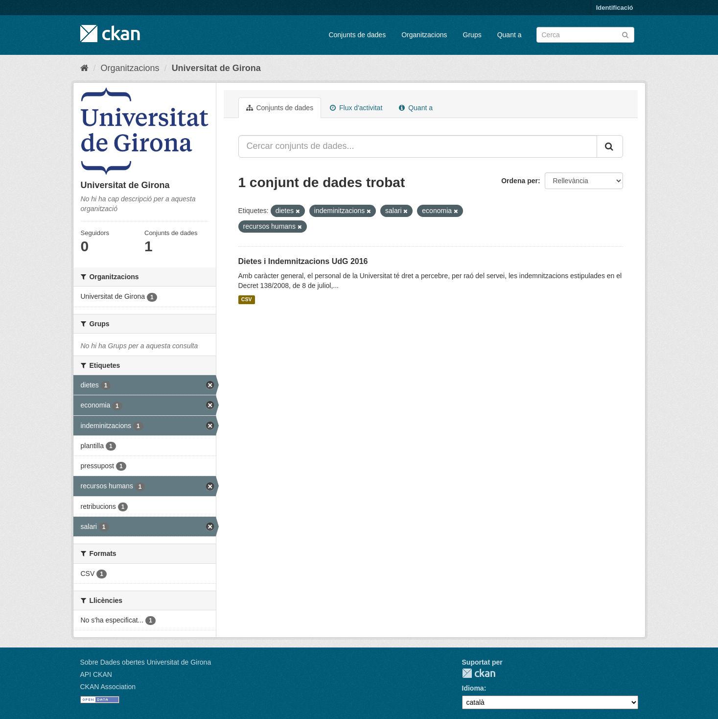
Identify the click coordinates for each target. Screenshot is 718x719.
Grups (472, 35)
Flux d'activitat (356, 108)
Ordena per (519, 181)
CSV (246, 300)
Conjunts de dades (357, 35)
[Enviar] (625, 34)
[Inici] (84, 68)
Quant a (509, 35)
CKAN (478, 673)
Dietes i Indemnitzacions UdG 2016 (303, 261)
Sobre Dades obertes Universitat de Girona (145, 662)
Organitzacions (424, 35)
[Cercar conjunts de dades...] (417, 146)
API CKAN (96, 674)
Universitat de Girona (216, 68)
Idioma (473, 688)
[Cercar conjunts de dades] (585, 35)
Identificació (614, 7)
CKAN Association (108, 687)
